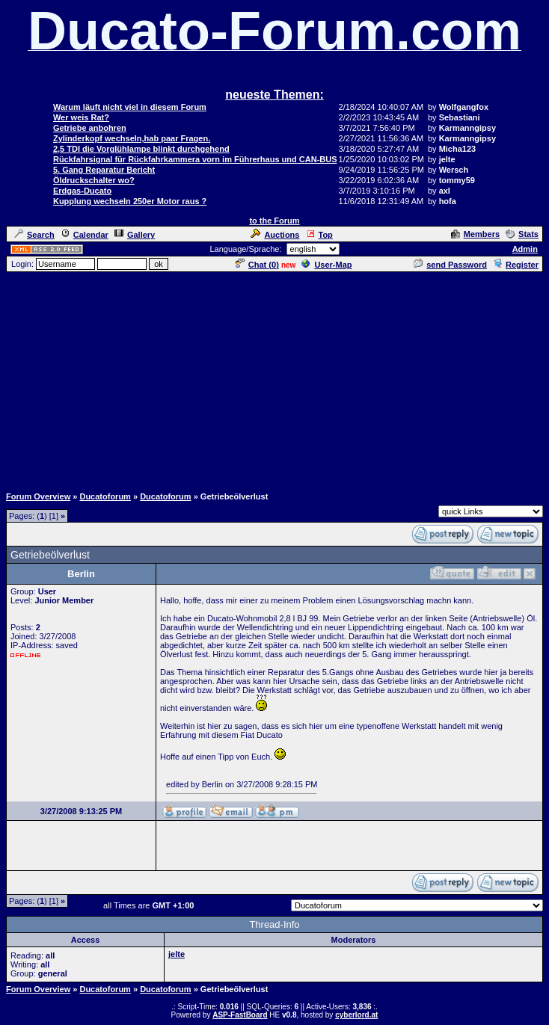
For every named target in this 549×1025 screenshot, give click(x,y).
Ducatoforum (104, 496)
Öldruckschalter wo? (94, 180)
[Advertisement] (277, 378)
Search (34, 234)
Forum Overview (38, 496)
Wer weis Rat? (81, 117)
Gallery (134, 234)
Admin (525, 248)
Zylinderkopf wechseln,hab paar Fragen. (131, 138)
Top (319, 234)
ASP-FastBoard (239, 1015)
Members (475, 234)
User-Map (326, 264)
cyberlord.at (356, 1015)
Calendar (84, 234)
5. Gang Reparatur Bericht (104, 169)
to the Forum (274, 220)
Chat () (257, 264)
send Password (450, 264)
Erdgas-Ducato (82, 190)
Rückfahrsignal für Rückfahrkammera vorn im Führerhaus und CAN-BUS (195, 159)
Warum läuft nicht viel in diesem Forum (129, 106)
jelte (176, 953)
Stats (522, 234)
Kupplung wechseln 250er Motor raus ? (129, 201)
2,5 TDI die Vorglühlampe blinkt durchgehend (141, 148)
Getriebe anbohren (89, 127)
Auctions (275, 234)
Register (516, 264)
